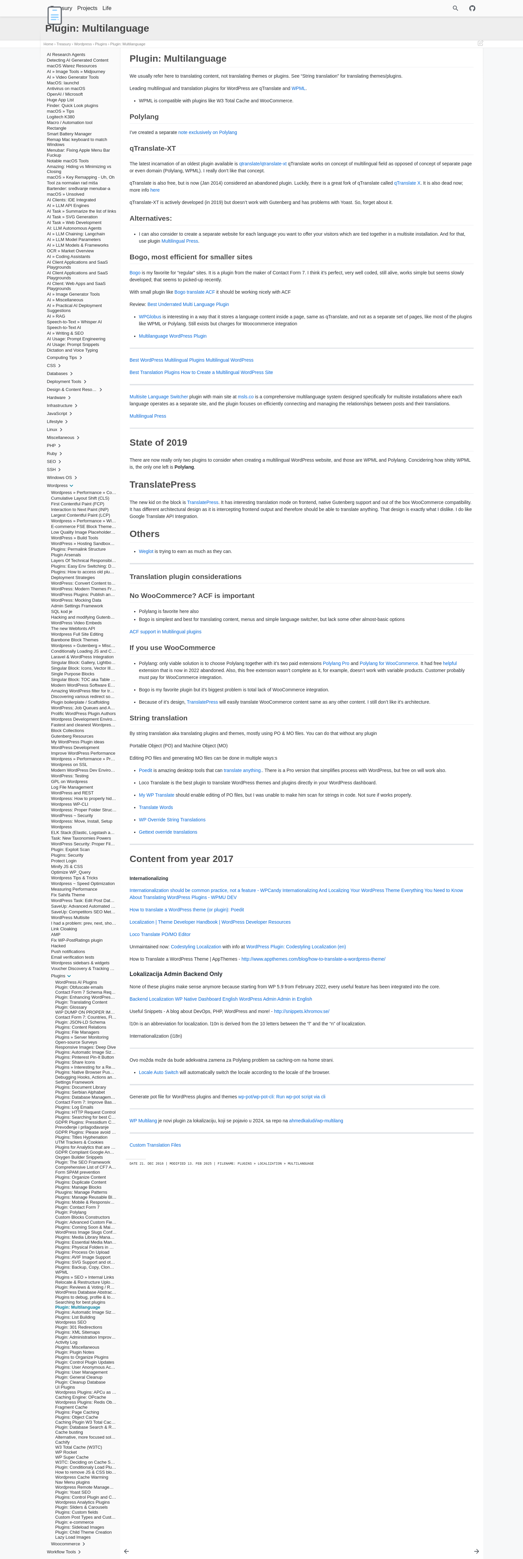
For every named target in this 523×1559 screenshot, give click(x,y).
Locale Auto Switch (158, 1177)
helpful (229, 719)
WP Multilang (143, 1225)
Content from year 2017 (402, 118)
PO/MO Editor (175, 1025)
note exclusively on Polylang (207, 139)
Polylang (392, 67)
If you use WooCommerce (408, 109)
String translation (400, 113)
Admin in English (295, 1104)
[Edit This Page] (480, 44)
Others (387, 95)
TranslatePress (202, 537)
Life (123, 8)
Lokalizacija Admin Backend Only (417, 127)
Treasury (78, 8)
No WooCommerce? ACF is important (418, 104)
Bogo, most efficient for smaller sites (417, 81)
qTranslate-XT (397, 71)
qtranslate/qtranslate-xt (263, 170)
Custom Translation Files (155, 1250)
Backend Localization (152, 1104)
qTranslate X (179, 204)
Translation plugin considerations (414, 99)
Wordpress (83, 44)
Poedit (145, 840)
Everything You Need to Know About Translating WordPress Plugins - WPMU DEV (255, 988)
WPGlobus (150, 337)
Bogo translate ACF (194, 313)
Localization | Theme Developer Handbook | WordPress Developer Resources (210, 1013)
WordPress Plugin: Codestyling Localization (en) (296, 1037)
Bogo (135, 293)
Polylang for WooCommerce (168, 719)
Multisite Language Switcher (159, 424)
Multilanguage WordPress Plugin (173, 364)
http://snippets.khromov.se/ (301, 1116)
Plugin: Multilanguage (127, 44)
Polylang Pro (336, 712)
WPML (299, 95)
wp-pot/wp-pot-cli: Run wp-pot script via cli (281, 1201)
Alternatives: (396, 76)
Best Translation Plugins (155, 400)
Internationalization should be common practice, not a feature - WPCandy (205, 981)
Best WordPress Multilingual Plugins (167, 388)
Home (48, 44)
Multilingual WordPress (229, 388)
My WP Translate (156, 879)
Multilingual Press (285, 262)
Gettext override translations (168, 923)
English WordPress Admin (249, 1104)
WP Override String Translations (172, 910)
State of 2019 (393, 85)
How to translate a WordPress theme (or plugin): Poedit (187, 1000)
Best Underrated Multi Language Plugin (188, 325)
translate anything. (243, 840)
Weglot (146, 593)
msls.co (245, 424)
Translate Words (156, 898)
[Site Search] (427, 8)
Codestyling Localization (196, 1037)
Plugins (101, 44)
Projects (104, 8)
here (262, 204)
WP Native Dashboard (198, 1104)
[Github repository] (472, 8)
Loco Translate (145, 1025)
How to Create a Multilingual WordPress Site (227, 400)
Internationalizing (406, 123)
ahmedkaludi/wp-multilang (316, 1225)
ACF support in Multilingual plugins (166, 680)
